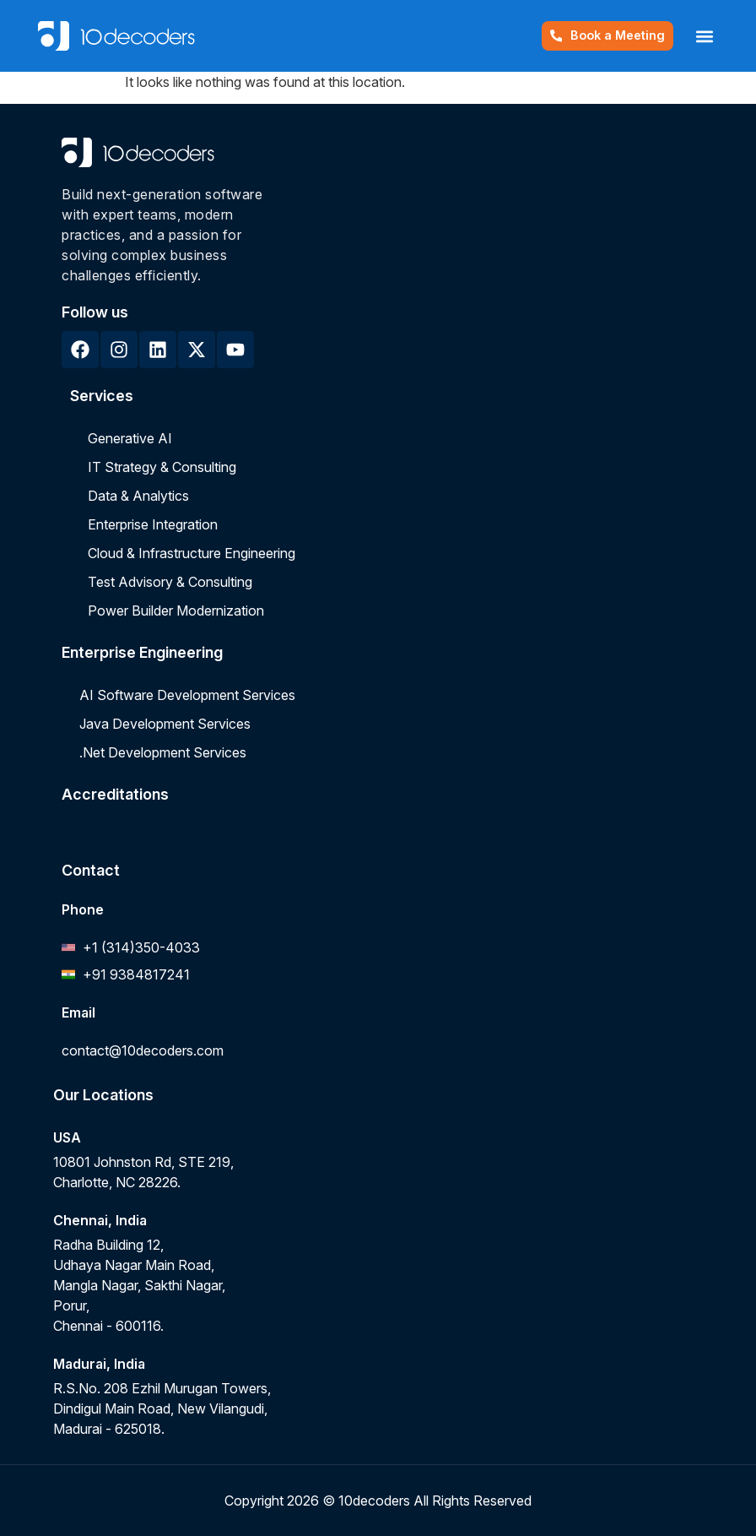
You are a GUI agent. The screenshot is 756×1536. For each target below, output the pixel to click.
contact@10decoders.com (143, 1050)
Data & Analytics (138, 495)
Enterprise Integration (153, 524)
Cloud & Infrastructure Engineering (191, 553)
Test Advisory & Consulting (170, 581)
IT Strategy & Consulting (162, 467)
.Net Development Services (162, 752)
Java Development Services (165, 723)
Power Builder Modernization (176, 610)
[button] (704, 36)
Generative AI (130, 438)
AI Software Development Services (187, 695)
